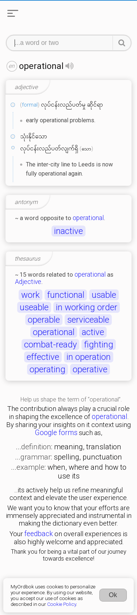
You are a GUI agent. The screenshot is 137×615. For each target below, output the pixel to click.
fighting (98, 344)
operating (47, 369)
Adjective (28, 281)
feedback (38, 534)
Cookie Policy (61, 604)
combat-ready (50, 344)
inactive (68, 231)
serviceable (88, 320)
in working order (86, 307)
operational (88, 218)
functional (65, 295)
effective (43, 357)
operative (90, 369)
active (93, 332)
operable (44, 320)
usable (104, 295)
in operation (88, 357)
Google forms (56, 432)
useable (34, 307)
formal (30, 104)
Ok (113, 595)
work (30, 295)
